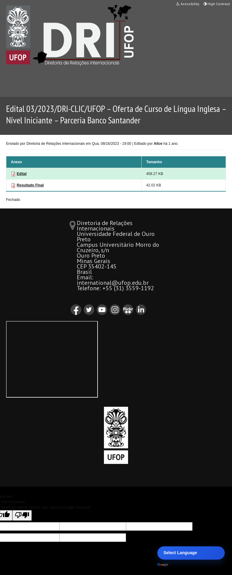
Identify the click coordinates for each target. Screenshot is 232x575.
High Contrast (217, 4)
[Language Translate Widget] (191, 553)
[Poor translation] (22, 515)
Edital (22, 174)
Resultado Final (30, 185)
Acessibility (187, 4)
